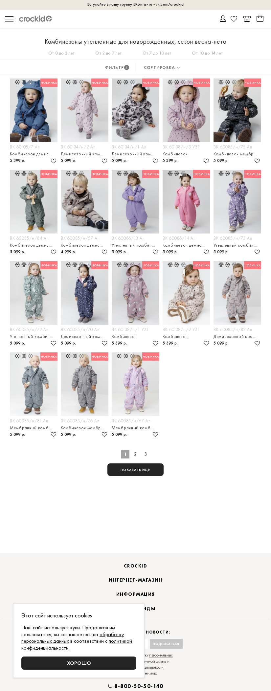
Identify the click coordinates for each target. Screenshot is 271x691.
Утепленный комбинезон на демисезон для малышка (237, 245)
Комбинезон (175, 154)
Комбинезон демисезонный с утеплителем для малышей (186, 245)
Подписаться (166, 644)
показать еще (135, 470)
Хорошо (79, 662)
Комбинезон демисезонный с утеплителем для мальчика (33, 245)
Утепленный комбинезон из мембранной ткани (135, 245)
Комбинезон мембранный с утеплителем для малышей (237, 154)
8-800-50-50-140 (139, 686)
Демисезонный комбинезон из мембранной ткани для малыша (84, 154)
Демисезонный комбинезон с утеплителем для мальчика (237, 336)
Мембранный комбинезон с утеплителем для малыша (33, 428)
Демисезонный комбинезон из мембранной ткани (84, 336)
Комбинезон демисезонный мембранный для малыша (33, 154)
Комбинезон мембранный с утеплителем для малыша (84, 428)
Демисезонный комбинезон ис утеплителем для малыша (135, 154)
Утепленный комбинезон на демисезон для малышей (33, 336)
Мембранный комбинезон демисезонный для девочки (135, 428)
